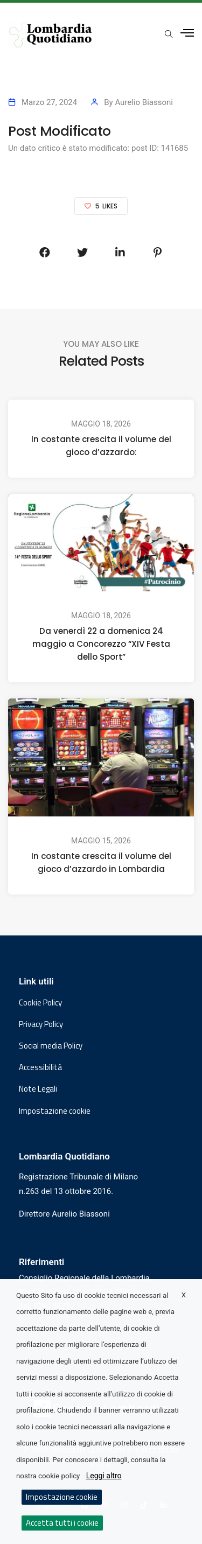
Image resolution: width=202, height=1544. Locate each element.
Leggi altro (104, 1475)
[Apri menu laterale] (187, 33)
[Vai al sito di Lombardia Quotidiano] (50, 35)
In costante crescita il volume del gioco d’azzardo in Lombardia (101, 863)
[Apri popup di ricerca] (168, 33)
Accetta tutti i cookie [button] (62, 1523)
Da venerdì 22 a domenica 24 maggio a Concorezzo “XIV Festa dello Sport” (101, 643)
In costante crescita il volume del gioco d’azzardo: (101, 446)
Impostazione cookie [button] (54, 1111)
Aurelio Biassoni (144, 102)
